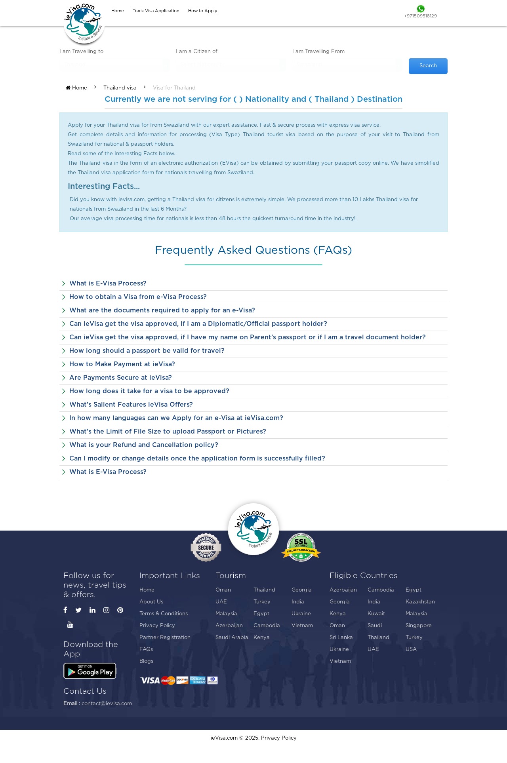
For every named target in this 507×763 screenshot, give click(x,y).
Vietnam (302, 625)
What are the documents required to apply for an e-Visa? (162, 310)
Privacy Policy (157, 625)
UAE (221, 602)
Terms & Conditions (163, 613)
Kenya (262, 637)
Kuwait (376, 613)
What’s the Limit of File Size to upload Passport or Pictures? (167, 431)
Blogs (146, 661)
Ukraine (301, 613)
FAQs (146, 649)
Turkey (262, 602)
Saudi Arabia (231, 637)
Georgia (302, 590)
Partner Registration (165, 637)
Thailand (264, 590)
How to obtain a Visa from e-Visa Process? (138, 297)
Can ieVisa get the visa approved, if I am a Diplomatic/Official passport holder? (198, 324)
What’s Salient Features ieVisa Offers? (131, 404)
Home (76, 88)
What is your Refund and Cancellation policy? (143, 445)
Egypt (261, 613)
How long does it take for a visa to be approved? (149, 391)
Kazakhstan (420, 602)
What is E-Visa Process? (108, 283)
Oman (223, 590)
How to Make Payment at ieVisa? (122, 364)
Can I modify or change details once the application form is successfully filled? (197, 458)
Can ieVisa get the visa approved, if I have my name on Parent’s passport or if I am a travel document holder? (247, 337)
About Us (151, 602)
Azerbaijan (229, 625)
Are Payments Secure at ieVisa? (120, 378)
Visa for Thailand (174, 88)
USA (411, 649)
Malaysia (226, 613)
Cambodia (267, 625)
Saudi (375, 625)
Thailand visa (120, 88)
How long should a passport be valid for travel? (147, 351)
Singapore (419, 625)
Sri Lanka (341, 637)
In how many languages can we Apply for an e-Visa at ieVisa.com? (176, 418)
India (298, 602)
